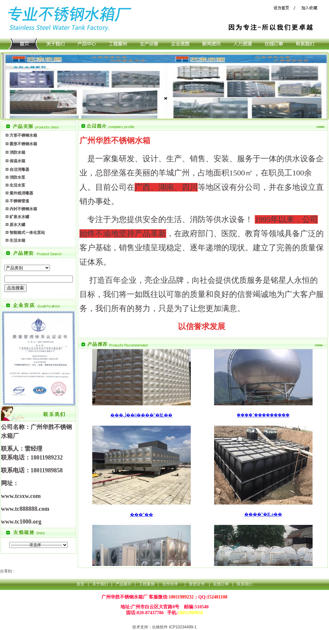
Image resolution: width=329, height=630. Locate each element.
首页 (80, 584)
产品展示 (123, 584)
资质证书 (197, 584)
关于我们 (100, 584)
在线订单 (221, 584)
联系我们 (244, 584)
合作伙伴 (170, 584)
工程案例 (147, 584)
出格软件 (160, 627)
